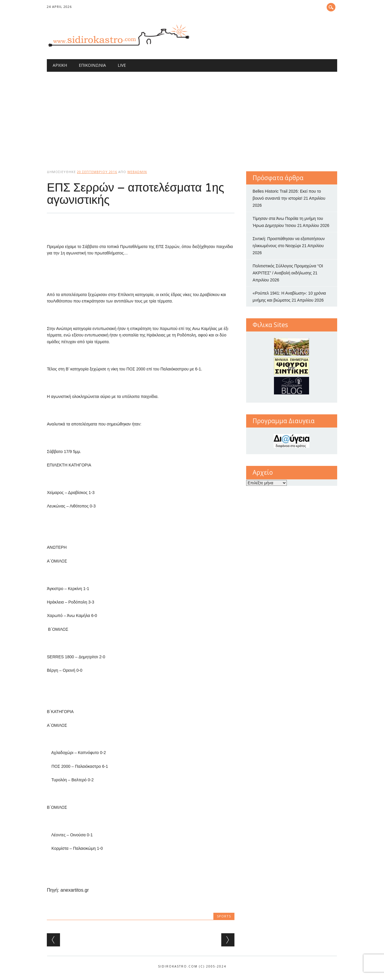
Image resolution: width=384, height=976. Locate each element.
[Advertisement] (192, 116)
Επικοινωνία (92, 65)
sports (224, 916)
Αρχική (60, 65)
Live (122, 65)
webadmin (137, 172)
